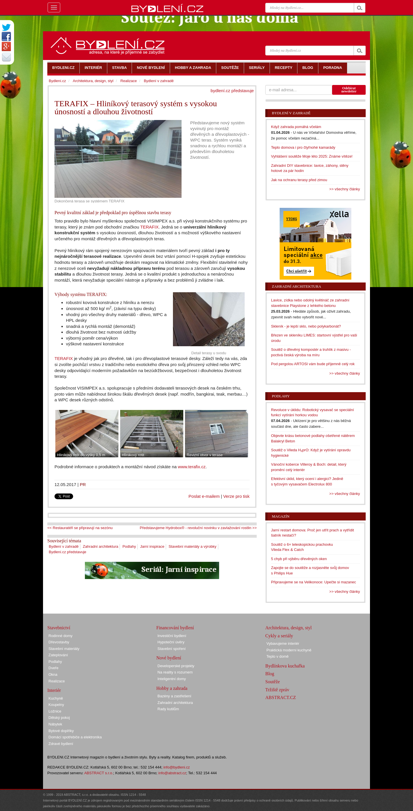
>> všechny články (344, 189)
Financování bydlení (175, 627)
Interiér (54, 690)
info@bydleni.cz (176, 767)
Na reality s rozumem (175, 672)
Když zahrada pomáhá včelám (296, 127)
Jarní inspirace (152, 546)
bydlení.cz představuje (232, 90)
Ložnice (54, 711)
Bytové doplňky (61, 731)
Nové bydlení (168, 657)
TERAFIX (149, 226)
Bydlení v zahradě (64, 546)
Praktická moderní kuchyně (288, 650)
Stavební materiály (63, 649)
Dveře (53, 668)
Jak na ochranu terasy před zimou (299, 180)
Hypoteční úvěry (170, 642)
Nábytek (55, 724)
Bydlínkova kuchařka (285, 665)
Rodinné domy (60, 636)
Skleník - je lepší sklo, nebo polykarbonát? (306, 326)
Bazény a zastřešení (174, 696)
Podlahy (129, 546)
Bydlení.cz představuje (67, 552)
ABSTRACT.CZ (280, 697)
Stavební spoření (171, 649)
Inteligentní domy (171, 679)
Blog (269, 673)
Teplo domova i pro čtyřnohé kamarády (303, 147)
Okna (52, 674)
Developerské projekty (175, 666)
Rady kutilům (168, 709)
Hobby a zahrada (171, 688)
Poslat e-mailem (204, 496)
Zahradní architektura (100, 546)
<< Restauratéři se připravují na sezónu (80, 528)
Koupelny (56, 704)
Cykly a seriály (279, 635)
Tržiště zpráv (277, 689)
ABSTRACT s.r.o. (98, 773)
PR (83, 484)
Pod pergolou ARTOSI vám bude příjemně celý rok (312, 364)
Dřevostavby (58, 642)
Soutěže (272, 681)
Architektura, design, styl (93, 81)
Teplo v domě (277, 656)
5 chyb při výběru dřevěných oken (299, 559)
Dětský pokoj (59, 717)
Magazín (280, 516)
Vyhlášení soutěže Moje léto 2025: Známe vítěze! (311, 156)
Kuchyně (55, 698)
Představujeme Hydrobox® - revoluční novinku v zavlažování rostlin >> (198, 528)
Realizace (128, 81)
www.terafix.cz (192, 466)
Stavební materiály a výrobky (193, 546)
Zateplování (58, 655)
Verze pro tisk (236, 496)
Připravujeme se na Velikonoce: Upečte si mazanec (313, 582)
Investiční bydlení (171, 636)
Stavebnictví (58, 627)
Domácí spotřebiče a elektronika (75, 737)
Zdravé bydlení (60, 744)
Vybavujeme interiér (282, 643)
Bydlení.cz (57, 81)
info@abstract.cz (172, 773)
